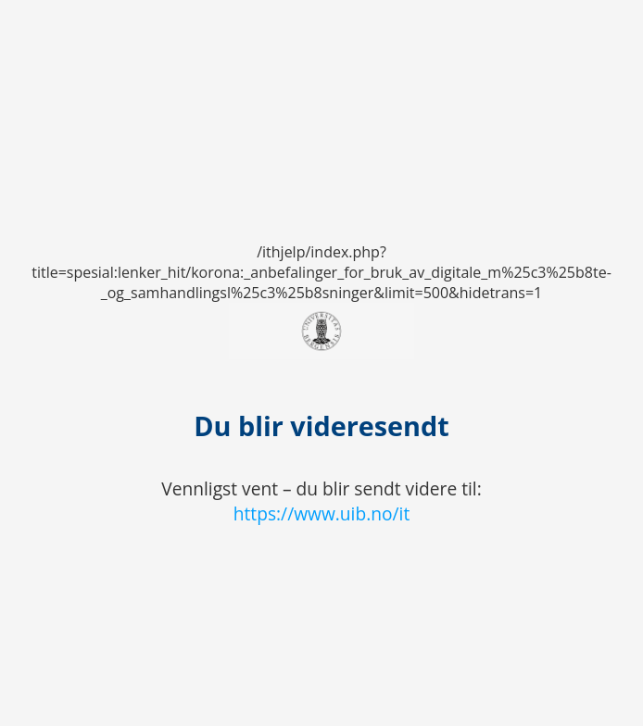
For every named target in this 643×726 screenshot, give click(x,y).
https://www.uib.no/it (321, 513)
